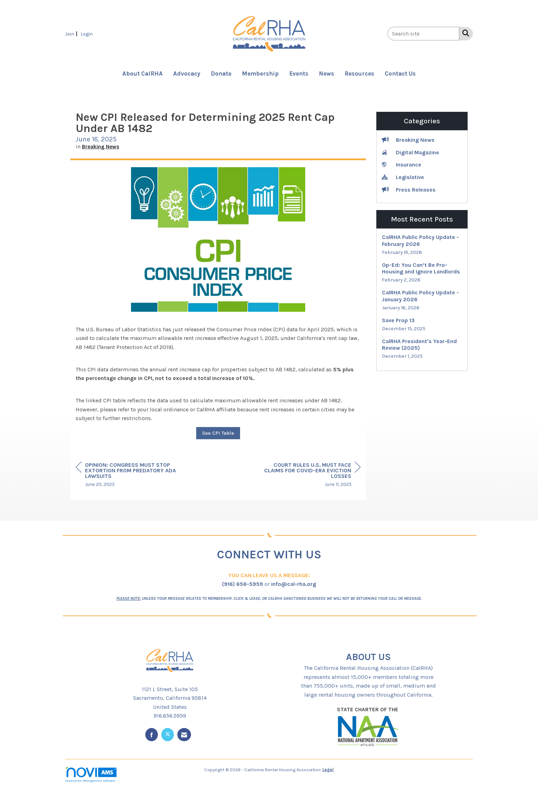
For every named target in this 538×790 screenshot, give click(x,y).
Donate (221, 73)
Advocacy (186, 73)
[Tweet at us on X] (167, 734)
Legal (328, 769)
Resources (359, 73)
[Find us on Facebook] (151, 734)
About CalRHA (142, 73)
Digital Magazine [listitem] (410, 152)
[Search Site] (464, 33)
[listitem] (72, 33)
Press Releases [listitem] (409, 189)
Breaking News (100, 147)
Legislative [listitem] (403, 176)
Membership (260, 73)
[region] (308, 475)
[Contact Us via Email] (184, 734)
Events (298, 73)
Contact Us (400, 73)
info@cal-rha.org (293, 584)
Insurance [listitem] (401, 164)
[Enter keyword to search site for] (423, 33)
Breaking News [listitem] (408, 139)
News (326, 73)
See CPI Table (218, 433)
